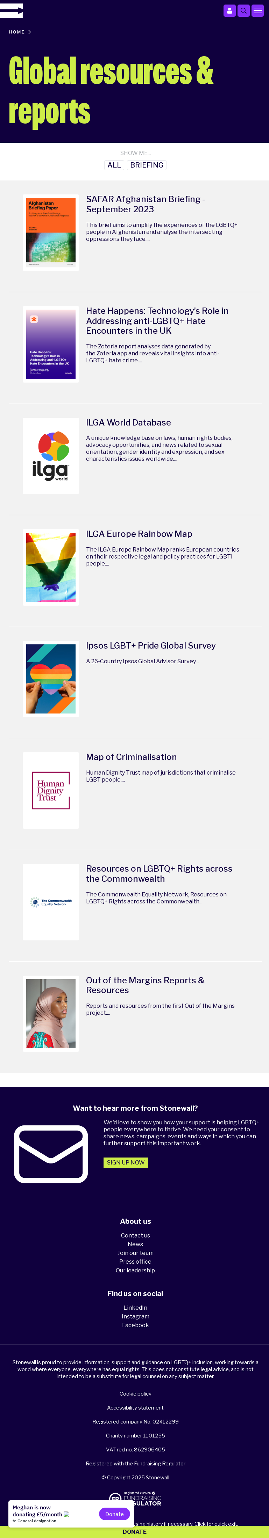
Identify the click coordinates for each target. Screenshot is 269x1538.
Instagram (135, 1316)
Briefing (146, 165)
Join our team (136, 1253)
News (135, 1244)
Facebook (135, 1325)
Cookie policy (135, 1394)
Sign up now (126, 1162)
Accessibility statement (135, 1408)
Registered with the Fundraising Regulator (135, 1464)
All (114, 165)
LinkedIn (135, 1307)
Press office (135, 1261)
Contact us (135, 1235)
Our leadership (135, 1270)
